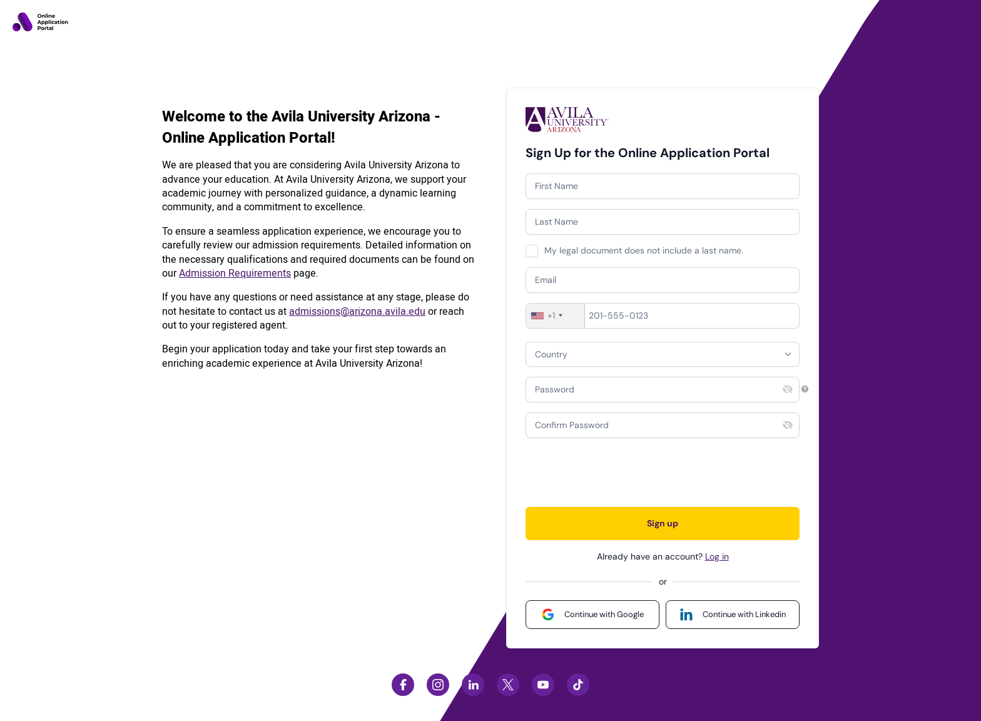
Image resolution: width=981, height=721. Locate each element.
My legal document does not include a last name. (643, 250)
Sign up (662, 523)
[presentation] (621, 472)
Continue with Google (604, 614)
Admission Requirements (235, 273)
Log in (717, 556)
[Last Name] (663, 222)
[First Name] (663, 186)
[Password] (663, 389)
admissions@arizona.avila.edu (357, 311)
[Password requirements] (805, 389)
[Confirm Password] (663, 425)
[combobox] (555, 316)
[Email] (663, 280)
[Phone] (663, 316)
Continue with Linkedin (744, 614)
